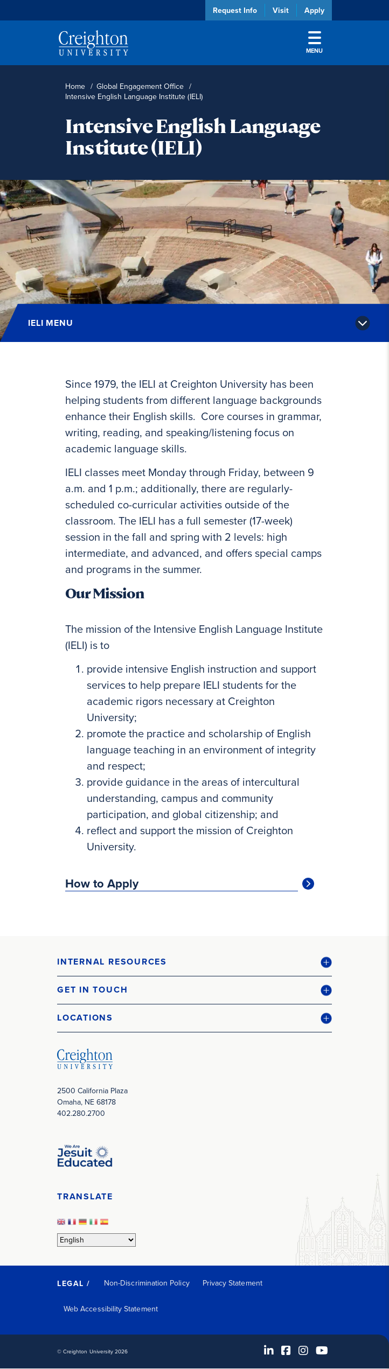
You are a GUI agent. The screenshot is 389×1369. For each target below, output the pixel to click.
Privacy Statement (232, 1283)
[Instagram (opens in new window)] (303, 1351)
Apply (314, 10)
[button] (194, 962)
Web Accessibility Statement (111, 1309)
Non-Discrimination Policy (147, 1283)
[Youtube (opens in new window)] (322, 1351)
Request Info (235, 10)
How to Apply (101, 883)
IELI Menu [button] (50, 323)
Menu (314, 43)
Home (75, 86)
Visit (281, 10)
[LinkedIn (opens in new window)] (268, 1351)
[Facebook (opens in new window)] (286, 1351)
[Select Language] (96, 1240)
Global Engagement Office (140, 86)
